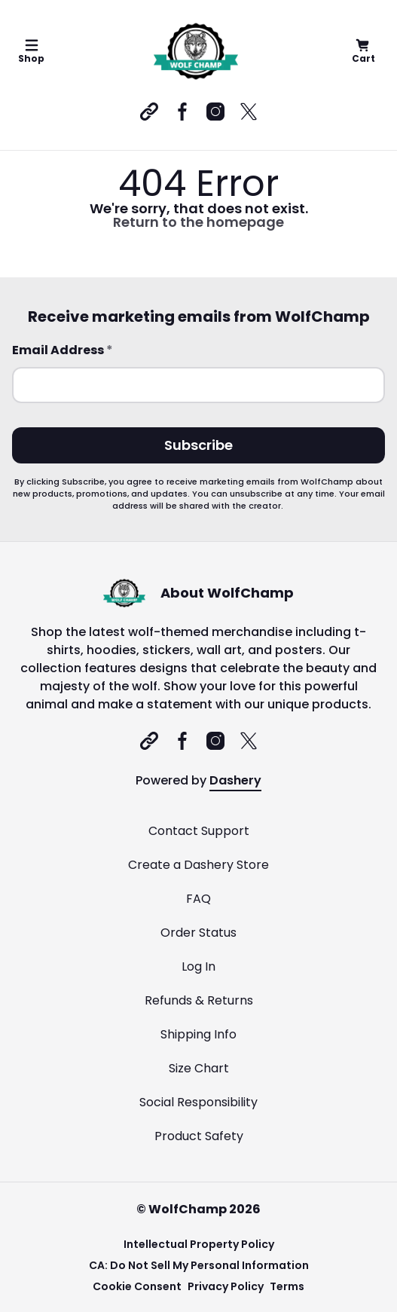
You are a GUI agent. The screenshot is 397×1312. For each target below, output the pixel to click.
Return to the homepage (198, 222)
